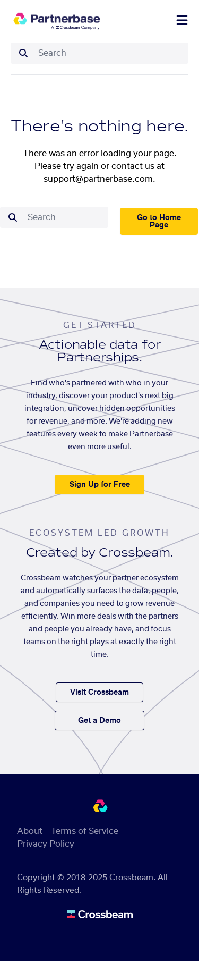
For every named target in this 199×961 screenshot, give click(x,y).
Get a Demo (99, 720)
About (29, 831)
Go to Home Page (159, 221)
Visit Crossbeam (99, 692)
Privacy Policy (45, 844)
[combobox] (110, 53)
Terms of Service (84, 831)
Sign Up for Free (100, 484)
